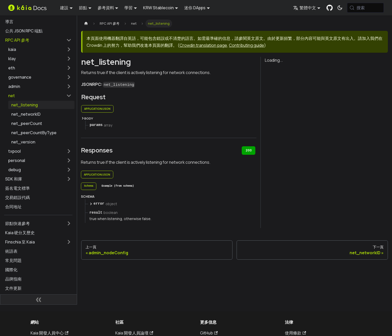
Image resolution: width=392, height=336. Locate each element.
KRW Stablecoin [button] (158, 8)
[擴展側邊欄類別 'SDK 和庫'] (68, 179)
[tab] (88, 186)
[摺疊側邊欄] (38, 299)
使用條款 (295, 333)
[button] (39, 49)
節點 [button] (83, 8)
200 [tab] (249, 150)
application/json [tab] (97, 109)
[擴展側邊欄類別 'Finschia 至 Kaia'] (68, 242)
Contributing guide (246, 45)
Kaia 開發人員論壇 (134, 333)
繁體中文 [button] (304, 8)
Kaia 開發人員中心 (49, 333)
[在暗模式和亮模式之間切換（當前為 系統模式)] (340, 8)
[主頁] (86, 24)
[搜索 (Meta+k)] (365, 8)
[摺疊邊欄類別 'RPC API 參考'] (68, 40)
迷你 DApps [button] (195, 8)
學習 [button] (128, 8)
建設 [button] (64, 8)
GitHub (209, 333)
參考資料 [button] (106, 8)
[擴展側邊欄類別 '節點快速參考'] (68, 223)
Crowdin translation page (203, 45)
